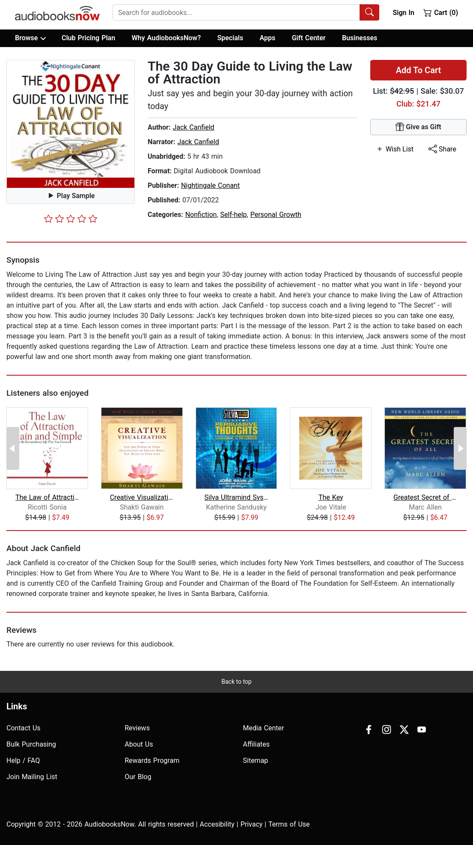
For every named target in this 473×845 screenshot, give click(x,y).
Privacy (252, 824)
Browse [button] (30, 38)
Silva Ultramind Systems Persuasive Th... (236, 497)
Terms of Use (289, 824)
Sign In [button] (403, 13)
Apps (268, 38)
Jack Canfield (193, 127)
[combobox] (246, 12)
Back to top (236, 681)
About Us (139, 744)
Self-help (233, 215)
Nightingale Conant (210, 185)
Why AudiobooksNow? (166, 38)
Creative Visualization (142, 497)
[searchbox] (236, 12)
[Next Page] (460, 448)
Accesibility (217, 824)
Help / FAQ (23, 760)
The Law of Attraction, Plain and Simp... (47, 497)
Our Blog (138, 777)
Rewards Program (152, 760)
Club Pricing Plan (88, 38)
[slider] (70, 218)
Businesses (359, 38)
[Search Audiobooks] (369, 12)
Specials (230, 38)
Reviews (137, 728)
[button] (70, 124)
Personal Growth (275, 215)
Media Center (263, 728)
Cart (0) (440, 12)
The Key (330, 497)
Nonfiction (201, 215)
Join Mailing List (31, 777)
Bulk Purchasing (31, 744)
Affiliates (256, 744)
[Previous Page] (12, 448)
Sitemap (255, 760)
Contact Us (23, 728)
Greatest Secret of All (425, 497)
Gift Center (309, 38)
